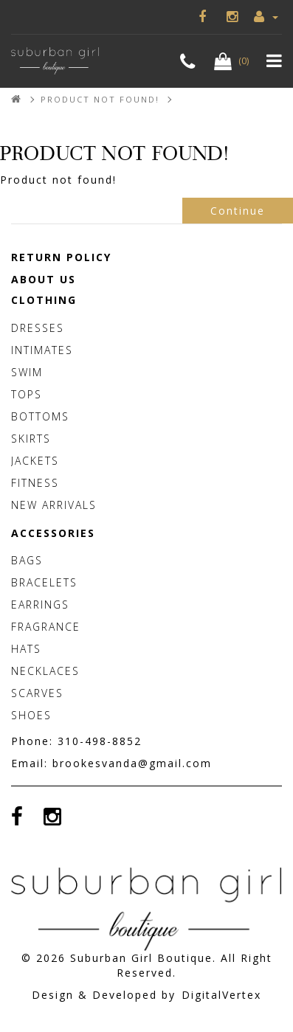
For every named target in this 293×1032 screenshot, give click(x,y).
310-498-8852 (100, 741)
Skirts (31, 439)
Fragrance (45, 627)
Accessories (53, 533)
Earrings (40, 605)
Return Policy (61, 257)
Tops (26, 394)
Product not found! (100, 99)
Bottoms (40, 416)
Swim (27, 372)
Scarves (37, 693)
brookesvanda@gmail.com (132, 763)
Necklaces (45, 671)
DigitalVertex (221, 995)
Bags (27, 560)
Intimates (42, 350)
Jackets (35, 461)
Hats (26, 649)
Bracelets (44, 582)
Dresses (37, 328)
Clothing (44, 300)
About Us (43, 279)
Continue (237, 211)
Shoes (31, 715)
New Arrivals (54, 505)
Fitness (35, 483)
